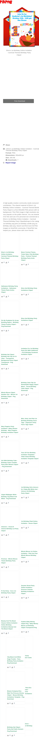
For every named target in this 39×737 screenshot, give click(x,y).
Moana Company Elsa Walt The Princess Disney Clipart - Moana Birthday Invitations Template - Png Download (14, 695)
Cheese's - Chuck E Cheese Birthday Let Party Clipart (9, 529)
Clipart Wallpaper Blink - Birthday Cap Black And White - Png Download (9, 496)
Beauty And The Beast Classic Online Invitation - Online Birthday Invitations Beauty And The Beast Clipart (9, 625)
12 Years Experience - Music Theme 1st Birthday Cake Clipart (24, 726)
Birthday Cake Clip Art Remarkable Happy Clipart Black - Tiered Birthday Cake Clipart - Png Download (29, 386)
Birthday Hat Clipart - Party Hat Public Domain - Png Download (14, 729)
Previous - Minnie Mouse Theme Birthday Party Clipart (9, 561)
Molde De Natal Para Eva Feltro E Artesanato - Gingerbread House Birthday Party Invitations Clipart (24, 691)
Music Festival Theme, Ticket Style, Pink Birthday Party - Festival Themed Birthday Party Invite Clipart (29, 256)
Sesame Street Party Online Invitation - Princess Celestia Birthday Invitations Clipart (27, 589)
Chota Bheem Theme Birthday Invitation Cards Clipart (24, 657)
